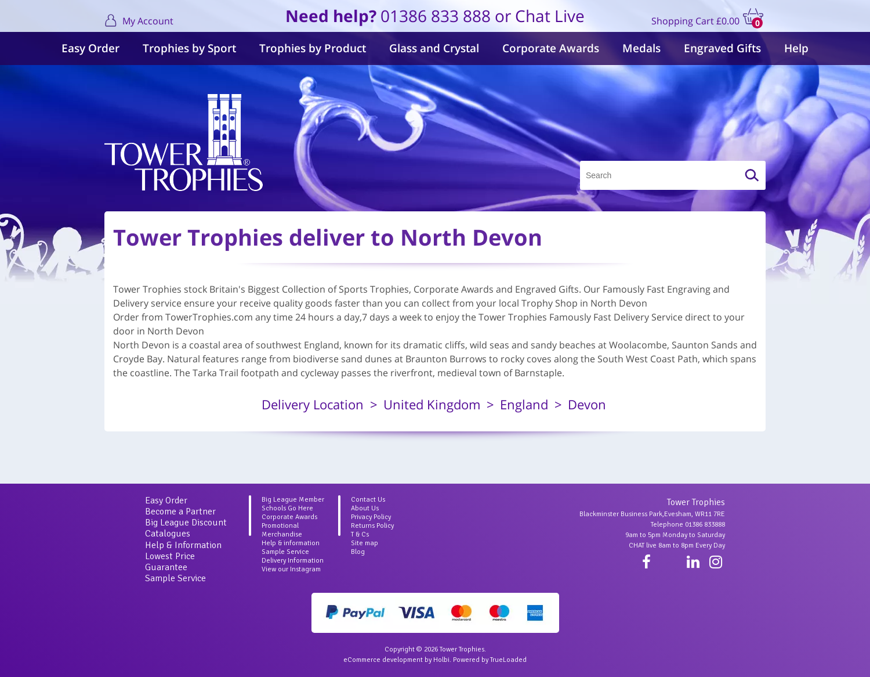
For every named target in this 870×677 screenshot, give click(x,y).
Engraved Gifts (722, 48)
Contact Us (368, 499)
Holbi (441, 660)
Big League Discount (186, 522)
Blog (358, 552)
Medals (641, 48)
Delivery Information (293, 560)
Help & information (291, 543)
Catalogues (167, 533)
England (524, 404)
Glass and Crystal (434, 48)
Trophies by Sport (189, 48)
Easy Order (90, 48)
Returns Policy (372, 525)
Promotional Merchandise (282, 530)
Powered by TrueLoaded (490, 660)
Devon (587, 404)
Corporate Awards (550, 48)
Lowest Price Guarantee (170, 561)
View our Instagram (291, 569)
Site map (364, 543)
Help (796, 48)
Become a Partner (180, 511)
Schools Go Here (287, 508)
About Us (365, 508)
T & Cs (360, 534)
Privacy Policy (371, 517)
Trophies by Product (312, 48)
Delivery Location (313, 404)
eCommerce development (383, 660)
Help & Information (183, 545)
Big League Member (293, 499)
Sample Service (175, 578)
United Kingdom (431, 404)
